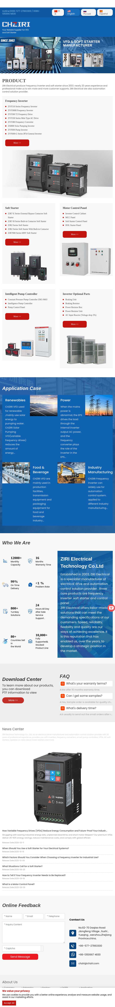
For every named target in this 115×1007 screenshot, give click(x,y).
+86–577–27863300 (90, 945)
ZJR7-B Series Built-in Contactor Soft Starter (27, 221)
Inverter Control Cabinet (75, 213)
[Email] (34, 916)
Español (104, 12)
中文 (57, 12)
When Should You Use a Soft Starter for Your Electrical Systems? (35, 848)
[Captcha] (21, 948)
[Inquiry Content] (33, 932)
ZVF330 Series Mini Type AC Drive (23, 118)
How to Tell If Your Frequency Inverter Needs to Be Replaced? (34, 875)
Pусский (87, 12)
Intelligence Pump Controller (20, 303)
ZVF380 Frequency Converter (20, 122)
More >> (17, 143)
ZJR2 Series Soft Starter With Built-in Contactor (28, 229)
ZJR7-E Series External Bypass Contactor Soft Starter (27, 215)
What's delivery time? (81, 708)
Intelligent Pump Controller (21, 293)
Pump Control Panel (16, 307)
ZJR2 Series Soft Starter (18, 225)
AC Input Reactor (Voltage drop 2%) (80, 315)
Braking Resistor (72, 303)
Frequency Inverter (16, 100)
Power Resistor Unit (74, 311)
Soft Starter (12, 207)
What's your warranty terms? (86, 684)
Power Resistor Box (73, 307)
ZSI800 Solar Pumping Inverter (21, 126)
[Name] (12, 916)
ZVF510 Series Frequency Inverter (22, 106)
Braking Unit (71, 299)
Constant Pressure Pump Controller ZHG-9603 (27, 299)
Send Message (20, 957)
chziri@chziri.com (88, 963)
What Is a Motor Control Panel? (18, 884)
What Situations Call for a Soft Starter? (22, 866)
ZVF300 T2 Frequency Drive (20, 114)
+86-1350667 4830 (89, 954)
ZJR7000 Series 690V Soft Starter (22, 233)
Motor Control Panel (75, 207)
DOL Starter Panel (73, 225)
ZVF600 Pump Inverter (18, 130)
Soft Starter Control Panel (76, 221)
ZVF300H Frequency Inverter (20, 110)
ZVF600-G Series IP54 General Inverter (25, 134)
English (71, 12)
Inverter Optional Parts (76, 293)
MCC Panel (70, 217)
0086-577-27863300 (20, 11)
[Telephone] (55, 916)
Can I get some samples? (84, 696)
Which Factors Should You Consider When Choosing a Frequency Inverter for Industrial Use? (50, 857)
